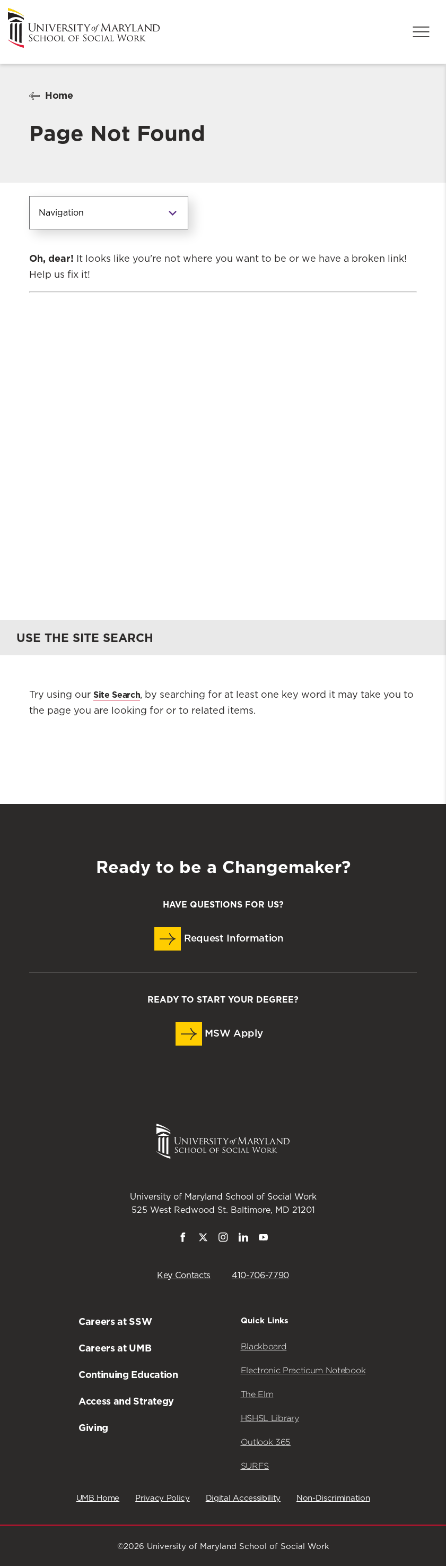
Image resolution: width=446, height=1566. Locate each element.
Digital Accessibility (243, 1498)
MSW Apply (219, 1034)
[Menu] (421, 32)
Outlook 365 (266, 1442)
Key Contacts (184, 1275)
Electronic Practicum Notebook (303, 1370)
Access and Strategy (126, 1401)
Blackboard (264, 1346)
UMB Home (97, 1498)
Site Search (116, 695)
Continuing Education (128, 1374)
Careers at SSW (115, 1321)
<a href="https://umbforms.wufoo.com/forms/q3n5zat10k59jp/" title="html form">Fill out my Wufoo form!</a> (223, 434)
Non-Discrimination (333, 1498)
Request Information (219, 939)
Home (59, 95)
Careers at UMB (115, 1348)
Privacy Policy (162, 1498)
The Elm (257, 1394)
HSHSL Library (270, 1418)
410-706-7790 (260, 1275)
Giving (93, 1427)
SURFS (255, 1465)
